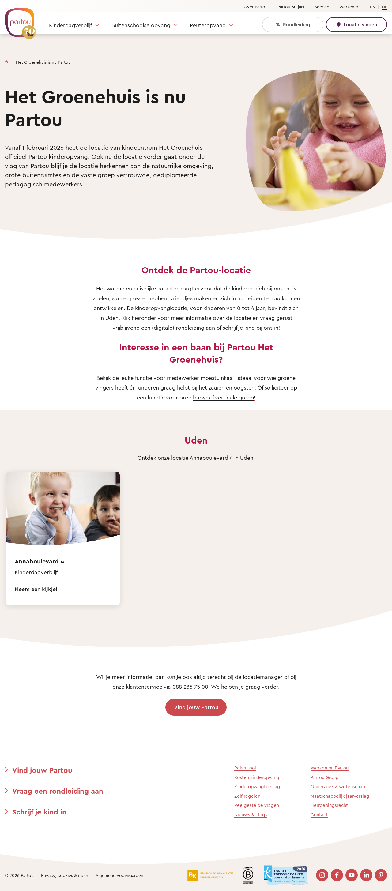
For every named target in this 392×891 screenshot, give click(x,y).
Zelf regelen (247, 796)
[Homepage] (7, 60)
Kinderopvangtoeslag (257, 786)
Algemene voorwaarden (119, 875)
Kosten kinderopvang (256, 777)
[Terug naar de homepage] (17, 19)
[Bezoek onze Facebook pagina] (337, 875)
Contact (319, 815)
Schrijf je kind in (39, 811)
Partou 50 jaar (291, 6)
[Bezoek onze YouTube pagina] (351, 875)
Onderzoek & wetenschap (338, 786)
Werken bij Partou (330, 768)
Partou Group (324, 777)
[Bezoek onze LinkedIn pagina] (366, 875)
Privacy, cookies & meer (64, 875)
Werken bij (349, 6)
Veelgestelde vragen (256, 805)
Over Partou (256, 6)
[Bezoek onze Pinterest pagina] (381, 875)
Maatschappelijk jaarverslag (340, 796)
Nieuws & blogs (250, 815)
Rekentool (245, 768)
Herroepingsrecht (329, 805)
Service (322, 6)
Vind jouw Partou (196, 707)
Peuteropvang (208, 25)
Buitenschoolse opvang (140, 25)
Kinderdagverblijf (70, 25)
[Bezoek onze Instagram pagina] (322, 875)
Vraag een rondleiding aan (57, 791)
